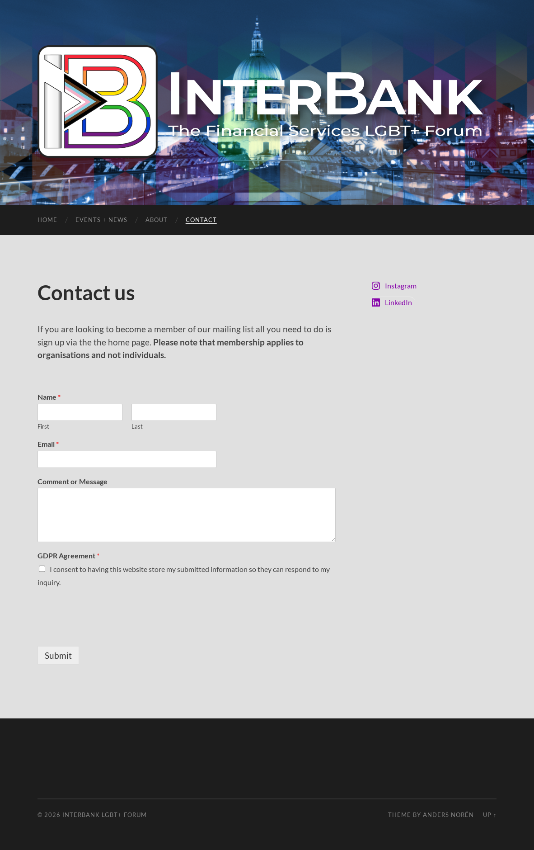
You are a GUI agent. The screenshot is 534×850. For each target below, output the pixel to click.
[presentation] (106, 631)
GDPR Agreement (68, 555)
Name (49, 396)
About (156, 219)
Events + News (101, 219)
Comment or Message (72, 481)
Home (47, 219)
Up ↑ (490, 814)
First (43, 426)
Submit (58, 655)
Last (137, 426)
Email (48, 443)
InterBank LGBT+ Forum (104, 814)
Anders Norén (448, 814)
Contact (201, 219)
